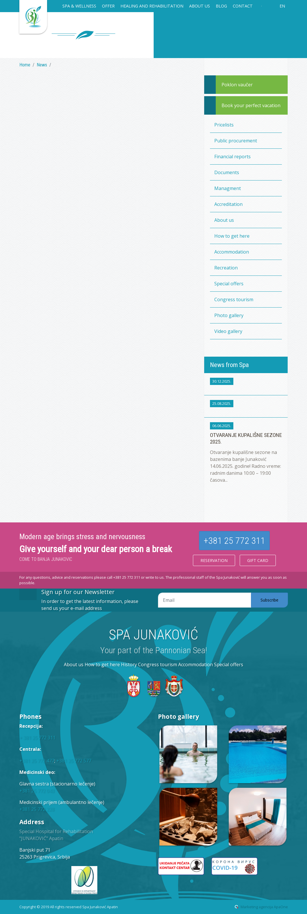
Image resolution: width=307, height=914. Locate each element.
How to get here (232, 236)
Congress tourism (233, 299)
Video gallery (228, 331)
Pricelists (224, 125)
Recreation (226, 268)
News (42, 65)
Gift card (257, 560)
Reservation (214, 560)
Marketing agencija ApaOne (264, 906)
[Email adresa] (204, 600)
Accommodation (231, 252)
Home (24, 65)
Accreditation (228, 204)
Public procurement (235, 140)
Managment (227, 188)
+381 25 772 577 (73, 760)
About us (224, 220)
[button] (79, 7)
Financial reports (232, 156)
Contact (243, 6)
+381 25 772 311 (234, 540)
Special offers (228, 283)
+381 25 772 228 (36, 809)
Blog (221, 6)
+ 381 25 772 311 (37, 737)
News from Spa (229, 364)
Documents (226, 172)
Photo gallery (228, 315)
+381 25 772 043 (36, 791)
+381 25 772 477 (36, 760)
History (129, 664)
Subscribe (269, 600)
